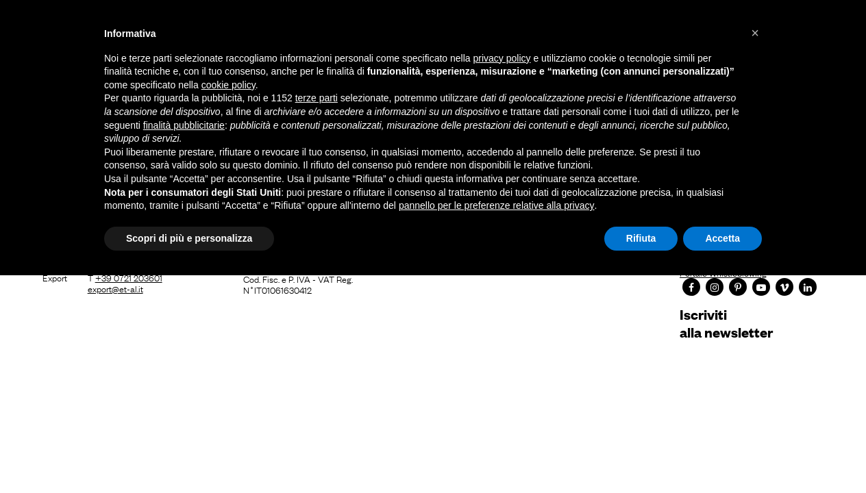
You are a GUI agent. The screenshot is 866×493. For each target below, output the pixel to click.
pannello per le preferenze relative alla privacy (497, 205)
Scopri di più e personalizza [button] (189, 238)
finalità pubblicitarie (184, 125)
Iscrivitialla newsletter (726, 323)
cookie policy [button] (228, 84)
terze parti (316, 97)
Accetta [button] (722, 238)
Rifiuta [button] (641, 238)
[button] (755, 33)
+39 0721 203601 (128, 277)
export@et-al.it (115, 288)
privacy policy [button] (502, 58)
